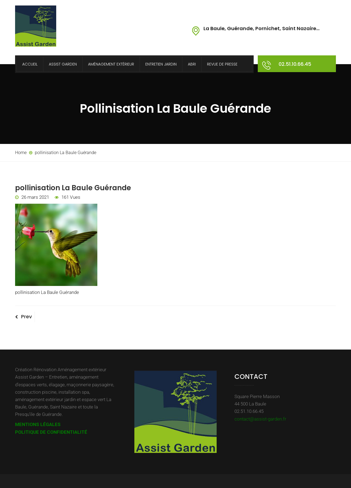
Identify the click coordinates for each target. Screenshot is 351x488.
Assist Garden (63, 64)
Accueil (30, 64)
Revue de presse (222, 64)
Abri (192, 64)
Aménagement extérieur (111, 64)
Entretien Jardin (161, 64)
